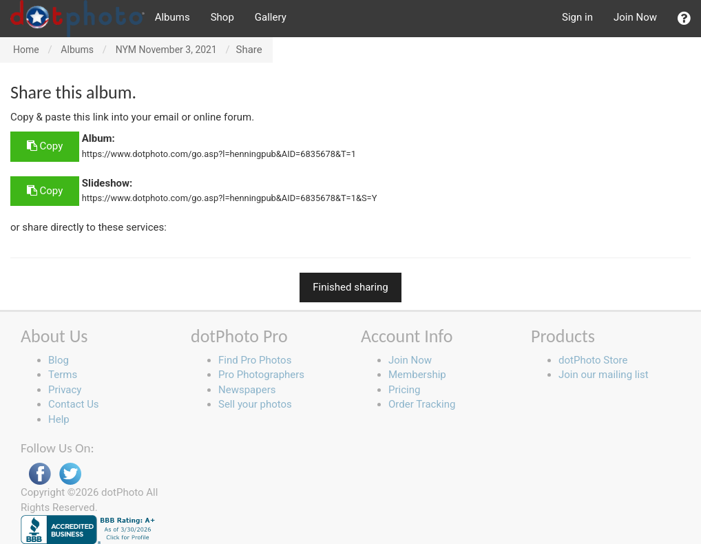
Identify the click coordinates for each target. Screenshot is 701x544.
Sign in (577, 17)
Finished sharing (350, 287)
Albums (172, 17)
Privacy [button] (64, 390)
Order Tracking (421, 404)
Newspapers (246, 390)
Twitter (70, 474)
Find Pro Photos (254, 360)
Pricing (404, 390)
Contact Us (73, 404)
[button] (684, 18)
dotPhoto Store (592, 360)
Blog (58, 360)
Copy (45, 146)
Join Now (635, 17)
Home (26, 49)
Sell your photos (255, 404)
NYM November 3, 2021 (166, 49)
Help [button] (59, 419)
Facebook (40, 474)
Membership (417, 374)
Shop (222, 17)
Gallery (270, 17)
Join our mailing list (603, 374)
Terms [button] (62, 374)
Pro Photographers (261, 374)
